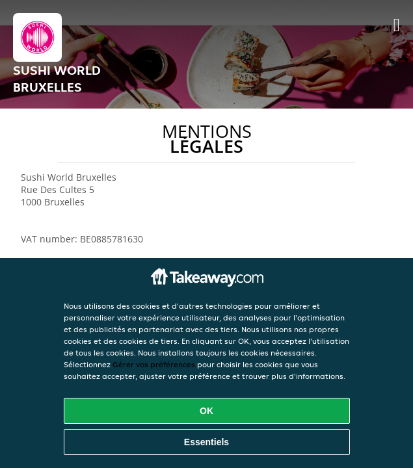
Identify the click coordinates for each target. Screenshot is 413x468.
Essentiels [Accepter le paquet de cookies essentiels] (206, 442)
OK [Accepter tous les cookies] (206, 411)
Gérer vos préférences (154, 364)
